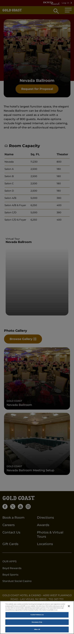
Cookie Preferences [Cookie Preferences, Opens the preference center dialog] (36, 614)
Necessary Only (37, 622)
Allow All (37, 629)
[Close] (68, 606)
